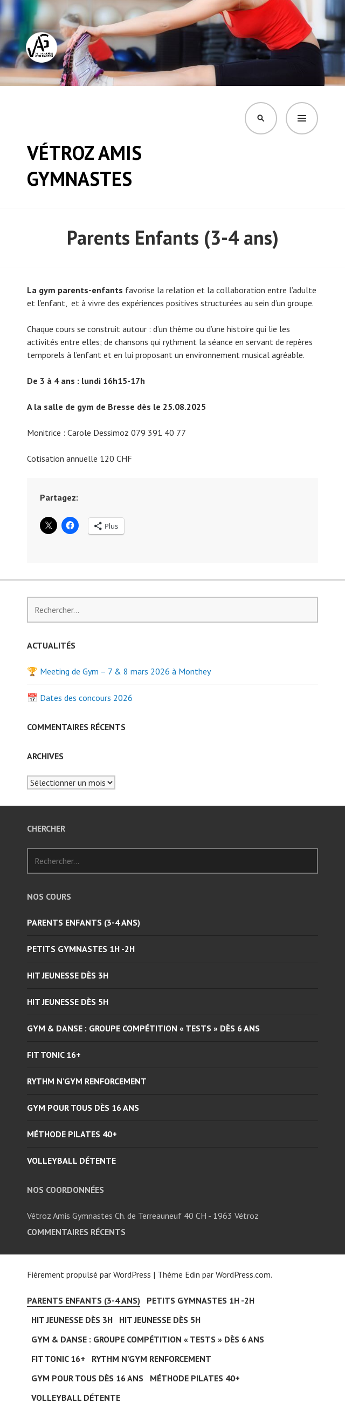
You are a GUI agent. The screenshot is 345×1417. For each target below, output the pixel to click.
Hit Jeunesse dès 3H (67, 975)
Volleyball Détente (71, 1160)
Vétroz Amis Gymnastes (84, 165)
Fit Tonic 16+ (54, 1054)
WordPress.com (243, 1274)
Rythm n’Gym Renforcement (87, 1081)
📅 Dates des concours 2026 (80, 697)
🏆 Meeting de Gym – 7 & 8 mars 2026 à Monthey (119, 671)
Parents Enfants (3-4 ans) (83, 922)
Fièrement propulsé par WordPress (89, 1274)
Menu (302, 118)
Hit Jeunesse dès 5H (67, 1001)
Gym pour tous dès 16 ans (83, 1107)
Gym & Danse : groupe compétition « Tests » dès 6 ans (143, 1028)
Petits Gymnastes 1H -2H (81, 948)
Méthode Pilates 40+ (72, 1134)
